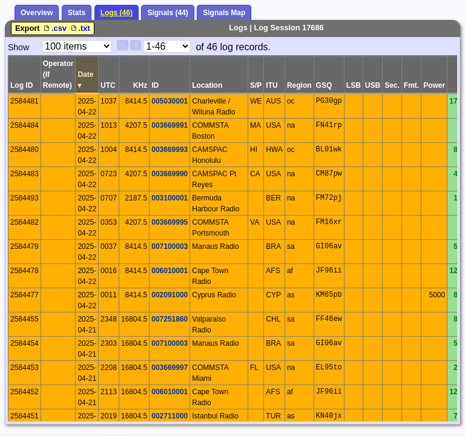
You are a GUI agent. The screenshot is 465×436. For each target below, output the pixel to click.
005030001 (169, 101)
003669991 (169, 125)
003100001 (169, 198)
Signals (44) (167, 12)
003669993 (169, 149)
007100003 (169, 246)
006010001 (169, 270)
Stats (76, 12)
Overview (37, 12)
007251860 (169, 319)
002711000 (169, 416)
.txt (79, 28)
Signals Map (224, 12)
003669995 (169, 222)
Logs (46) (117, 12)
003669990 (169, 174)
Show (18, 47)
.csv (55, 28)
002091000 (169, 295)
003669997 (169, 367)
